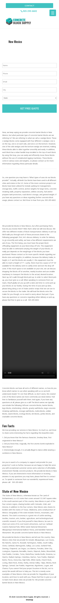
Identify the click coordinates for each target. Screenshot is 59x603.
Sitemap (29, 600)
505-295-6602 (30, 11)
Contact (29, 5)
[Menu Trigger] (52, 13)
